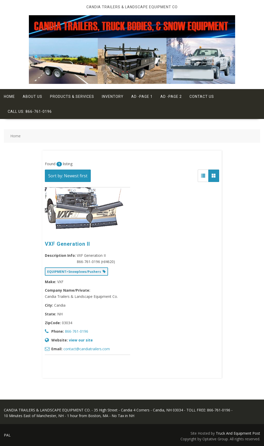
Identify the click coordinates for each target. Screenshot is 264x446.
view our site (81, 340)
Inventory (112, 96)
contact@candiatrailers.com (86, 348)
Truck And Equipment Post (238, 433)
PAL (7, 435)
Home (9, 96)
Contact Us (201, 96)
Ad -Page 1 (142, 96)
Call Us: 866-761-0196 (30, 111)
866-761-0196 (76, 331)
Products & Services (72, 96)
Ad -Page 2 (171, 96)
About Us (32, 96)
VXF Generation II (67, 244)
